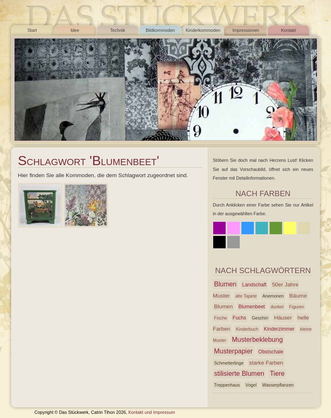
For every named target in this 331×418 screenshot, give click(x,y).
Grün (275, 228)
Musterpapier (233, 351)
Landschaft (254, 285)
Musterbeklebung (257, 339)
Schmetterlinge (228, 362)
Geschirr (260, 317)
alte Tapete (246, 295)
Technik (117, 30)
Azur (261, 228)
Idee (75, 30)
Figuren (296, 306)
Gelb (290, 228)
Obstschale (270, 352)
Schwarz (219, 242)
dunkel (276, 306)
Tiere (277, 373)
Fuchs (239, 318)
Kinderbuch (247, 329)
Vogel (251, 384)
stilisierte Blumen (239, 373)
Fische (220, 317)
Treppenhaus (227, 384)
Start (32, 30)
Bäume (298, 296)
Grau (233, 242)
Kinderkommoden (203, 30)
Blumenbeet (252, 307)
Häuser (283, 318)
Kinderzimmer (279, 329)
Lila (219, 228)
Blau (247, 228)
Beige (304, 228)
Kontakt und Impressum (151, 412)
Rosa (233, 228)
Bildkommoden (160, 30)
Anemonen (273, 295)
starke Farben (266, 363)
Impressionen (246, 30)
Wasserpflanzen (278, 384)
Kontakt (288, 30)
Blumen (225, 284)
